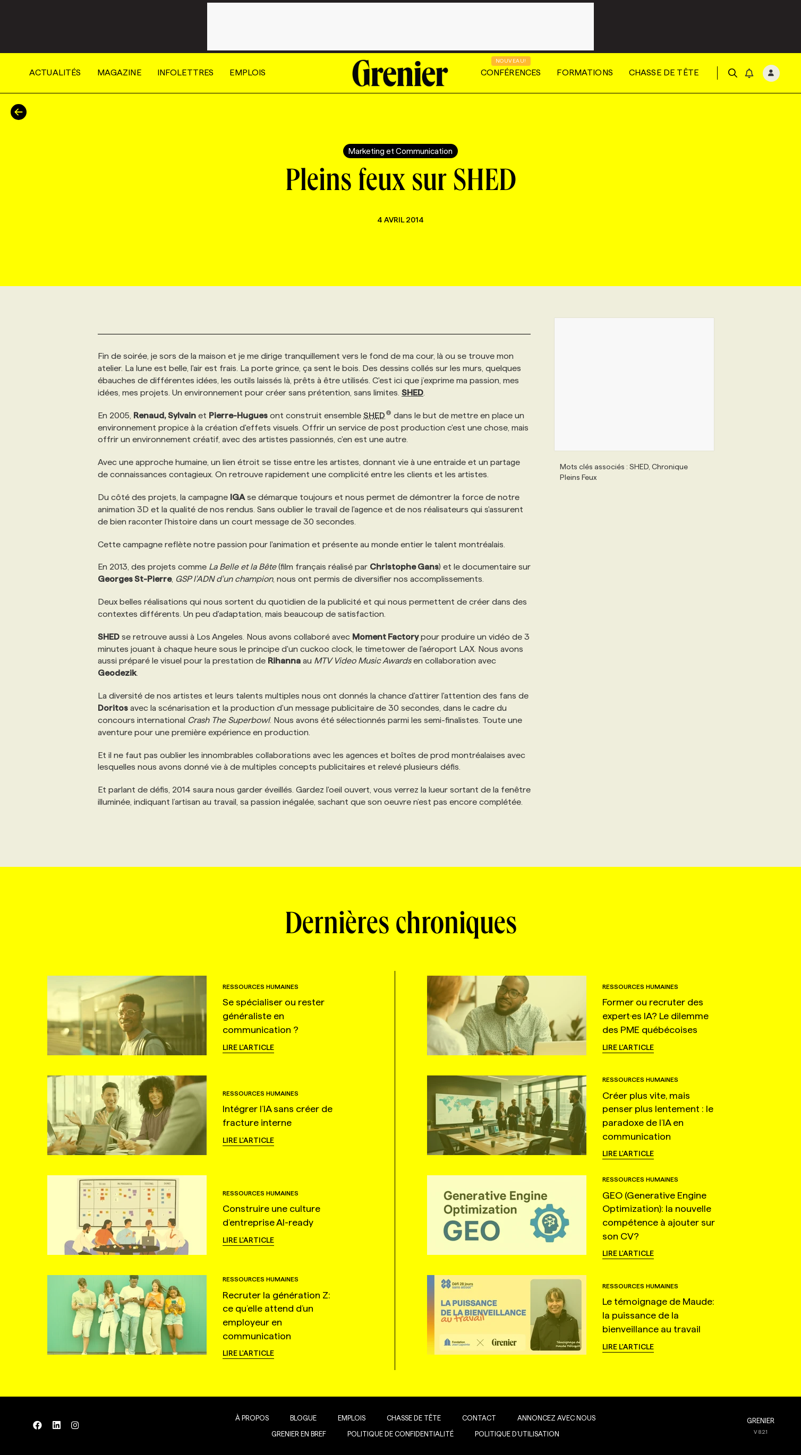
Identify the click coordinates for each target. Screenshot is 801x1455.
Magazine (119, 72)
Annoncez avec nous (551, 1418)
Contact (473, 1418)
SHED (377, 415)
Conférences (511, 72)
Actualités (55, 72)
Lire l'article (248, 1047)
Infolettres (185, 72)
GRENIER (760, 1420)
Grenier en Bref (293, 1433)
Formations (585, 72)
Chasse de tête (663, 72)
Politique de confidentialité (395, 1433)
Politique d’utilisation (511, 1433)
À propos (246, 1418)
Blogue (297, 1418)
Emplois (247, 72)
